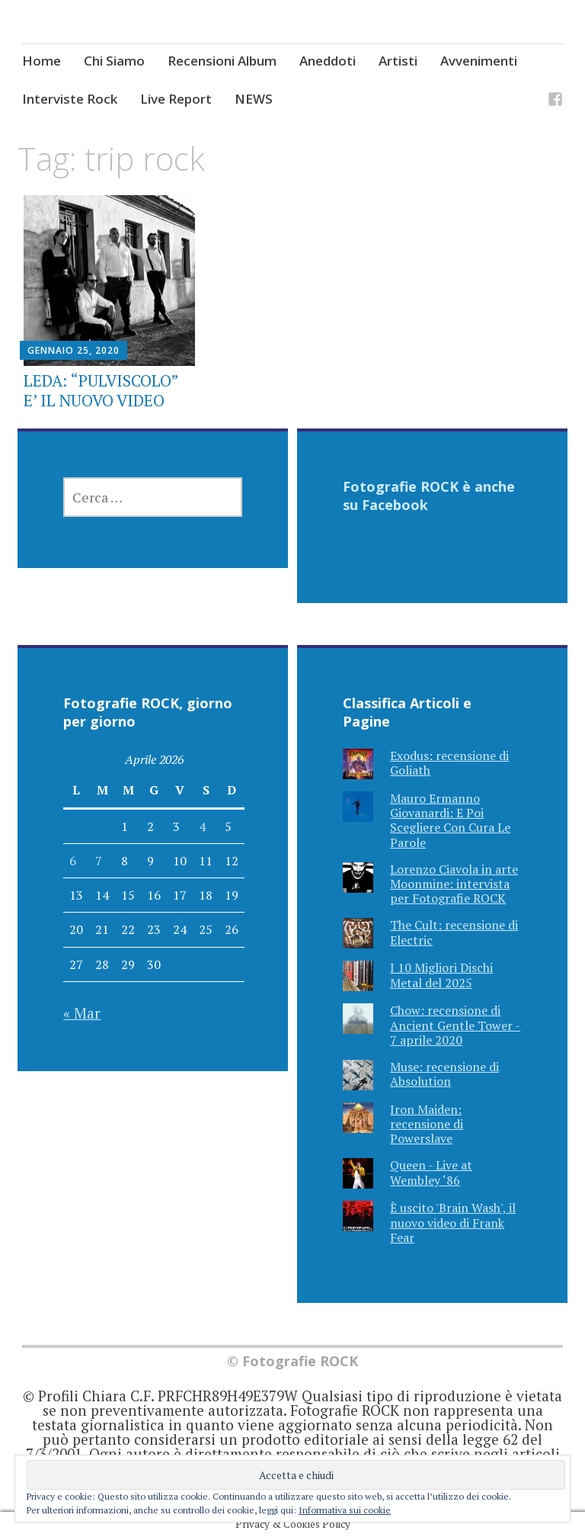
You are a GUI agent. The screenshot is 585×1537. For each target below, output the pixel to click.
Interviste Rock (69, 98)
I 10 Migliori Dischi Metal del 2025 (441, 974)
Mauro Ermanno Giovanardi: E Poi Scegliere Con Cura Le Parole (450, 820)
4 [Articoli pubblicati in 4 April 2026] (202, 826)
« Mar (82, 1012)
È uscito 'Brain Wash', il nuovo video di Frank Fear (453, 1222)
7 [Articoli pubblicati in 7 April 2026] (98, 860)
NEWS (254, 98)
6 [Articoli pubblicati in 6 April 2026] (72, 860)
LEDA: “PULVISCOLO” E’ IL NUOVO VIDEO (101, 390)
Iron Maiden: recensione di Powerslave (426, 1124)
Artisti (398, 60)
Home (41, 60)
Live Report (176, 98)
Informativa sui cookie (345, 1510)
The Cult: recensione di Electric (454, 932)
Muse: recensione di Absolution (444, 1073)
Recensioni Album (222, 60)
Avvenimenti (478, 60)
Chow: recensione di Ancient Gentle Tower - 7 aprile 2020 (455, 1025)
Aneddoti (327, 60)
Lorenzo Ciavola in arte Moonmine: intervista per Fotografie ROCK (454, 883)
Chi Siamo (114, 60)
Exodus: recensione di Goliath (449, 762)
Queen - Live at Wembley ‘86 (431, 1172)
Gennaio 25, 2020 (73, 350)
